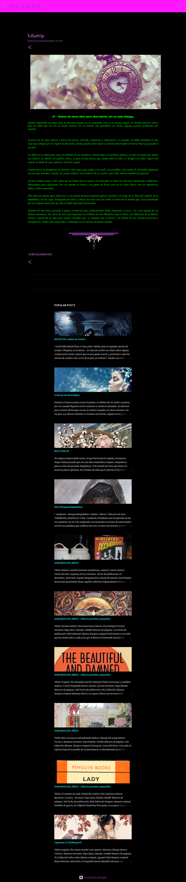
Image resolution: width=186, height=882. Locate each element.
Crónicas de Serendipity (66, 395)
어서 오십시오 (25, 6)
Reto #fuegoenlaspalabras (68, 507)
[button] (30, 47)
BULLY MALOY (61, 451)
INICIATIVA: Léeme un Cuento (69, 339)
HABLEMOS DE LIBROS (66, 563)
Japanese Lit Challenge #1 (68, 842)
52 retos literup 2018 (40, 254)
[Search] (46, 6)
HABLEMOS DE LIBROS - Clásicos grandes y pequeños (82, 619)
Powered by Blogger (93, 877)
